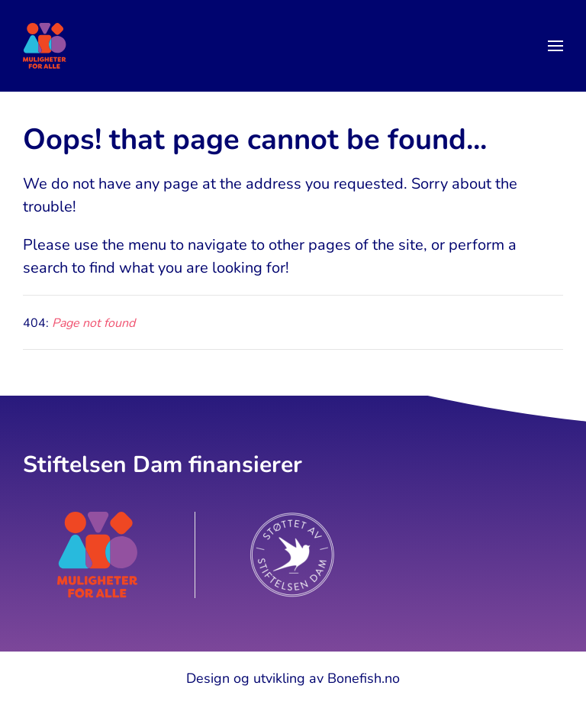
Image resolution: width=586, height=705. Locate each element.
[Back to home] (44, 46)
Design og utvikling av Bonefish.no (293, 678)
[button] (555, 46)
